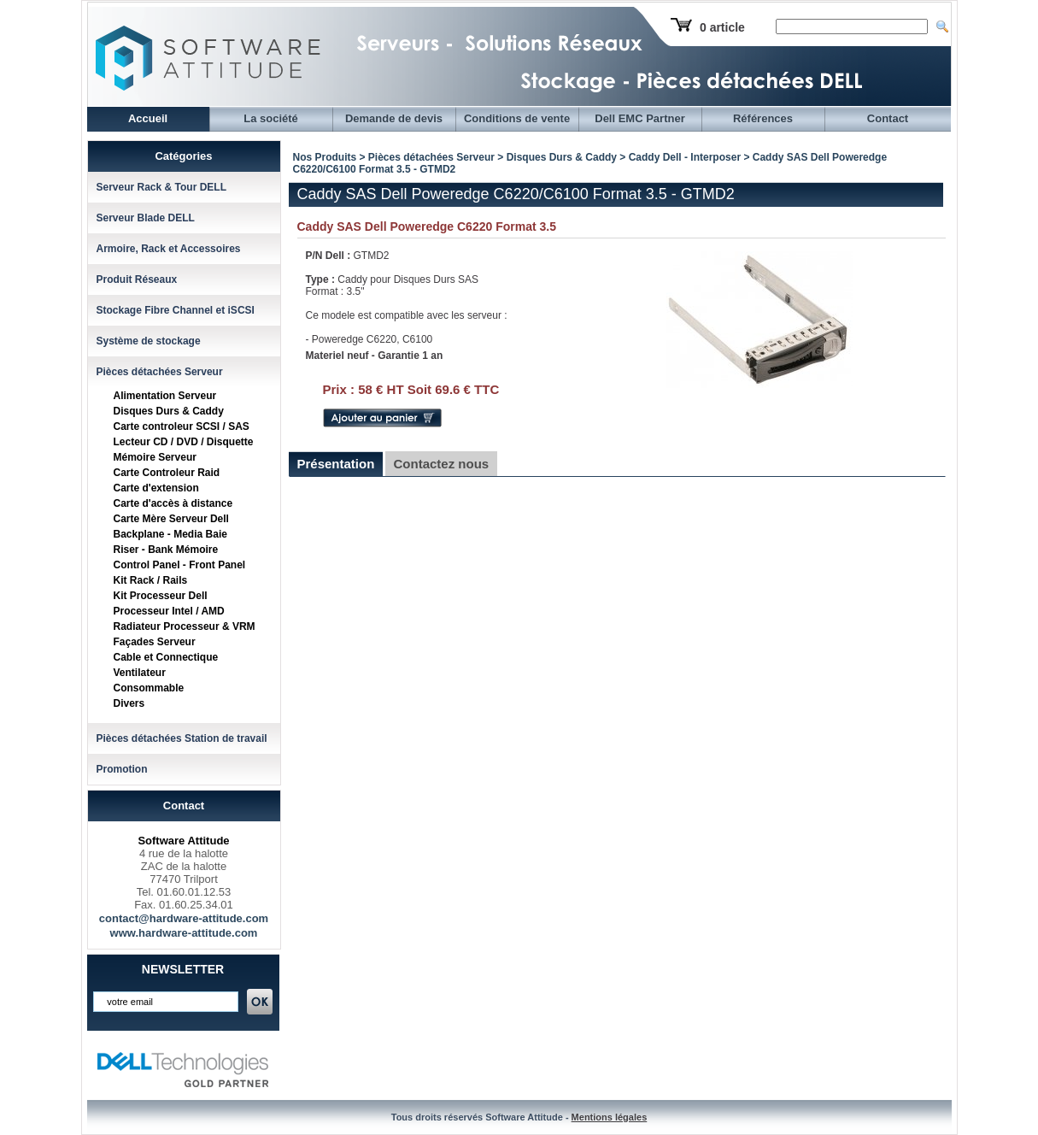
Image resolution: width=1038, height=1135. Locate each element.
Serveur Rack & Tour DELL (161, 187)
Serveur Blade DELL (146, 218)
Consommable (149, 688)
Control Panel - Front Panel (180, 565)
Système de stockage (149, 341)
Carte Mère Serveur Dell (171, 519)
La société (270, 118)
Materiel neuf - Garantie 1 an (374, 356)
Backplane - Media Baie (170, 534)
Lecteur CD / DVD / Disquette (184, 442)
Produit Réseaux (137, 279)
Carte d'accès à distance (173, 503)
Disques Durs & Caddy (169, 411)
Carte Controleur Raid (167, 473)
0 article (722, 27)
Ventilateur (140, 673)
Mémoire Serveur (155, 457)
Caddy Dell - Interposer (685, 157)
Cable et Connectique (166, 657)
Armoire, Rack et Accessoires (169, 249)
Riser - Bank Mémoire (166, 550)
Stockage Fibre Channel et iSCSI (176, 310)
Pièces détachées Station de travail (182, 738)
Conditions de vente (517, 118)
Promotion (122, 769)
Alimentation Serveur (165, 396)
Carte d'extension (156, 488)
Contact (887, 118)
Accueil (147, 118)
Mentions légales (610, 1117)
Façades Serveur (155, 642)
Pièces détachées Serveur (160, 372)
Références (763, 118)
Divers (129, 703)
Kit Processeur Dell (161, 596)
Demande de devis (394, 118)
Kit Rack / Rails (151, 580)
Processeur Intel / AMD (169, 611)
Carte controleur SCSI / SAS (181, 426)
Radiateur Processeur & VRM (184, 626)
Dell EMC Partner (639, 118)
